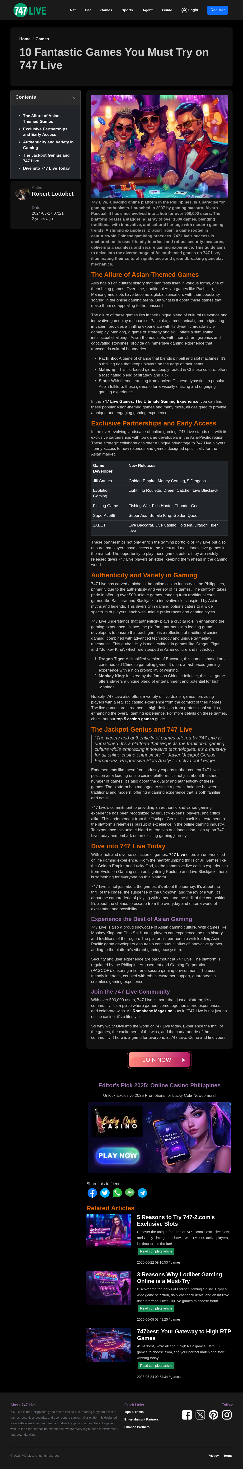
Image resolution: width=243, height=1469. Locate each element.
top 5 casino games (135, 719)
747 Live (177, 854)
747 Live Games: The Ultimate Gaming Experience (150, 401)
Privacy (213, 1455)
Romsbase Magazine (152, 1011)
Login (190, 10)
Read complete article (156, 1251)
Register (217, 10)
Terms (228, 1455)
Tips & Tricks (134, 1412)
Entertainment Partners (141, 1419)
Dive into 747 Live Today (46, 168)
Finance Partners (137, 1427)
